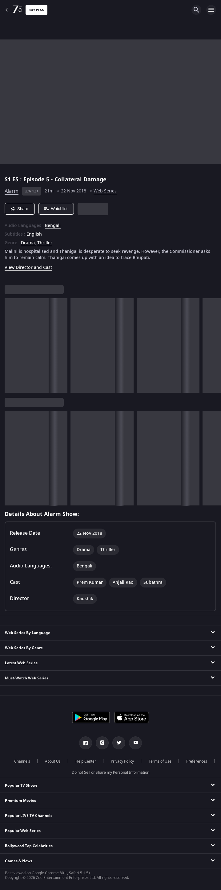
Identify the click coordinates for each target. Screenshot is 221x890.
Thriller (44, 243)
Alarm (11, 191)
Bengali (53, 226)
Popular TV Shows (21, 785)
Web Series (105, 191)
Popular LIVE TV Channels (28, 816)
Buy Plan (36, 10)
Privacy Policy (122, 761)
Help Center (85, 761)
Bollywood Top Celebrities (29, 846)
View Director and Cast (28, 267)
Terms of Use (160, 761)
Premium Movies (20, 800)
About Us (53, 761)
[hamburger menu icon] (211, 10)
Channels (22, 761)
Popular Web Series (23, 831)
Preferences (196, 761)
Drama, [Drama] (28, 243)
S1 (8, 179)
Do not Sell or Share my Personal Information (110, 772)
